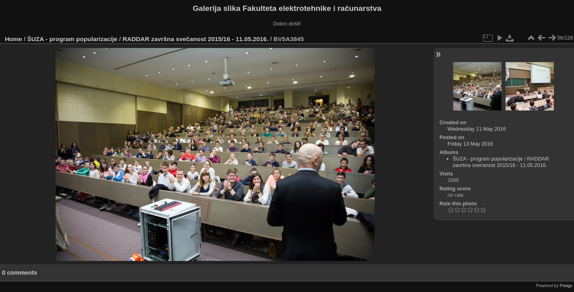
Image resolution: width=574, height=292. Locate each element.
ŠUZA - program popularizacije (72, 38)
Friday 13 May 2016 (470, 144)
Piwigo (566, 285)
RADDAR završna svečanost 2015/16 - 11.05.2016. (195, 38)
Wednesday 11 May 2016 (477, 129)
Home (13, 38)
